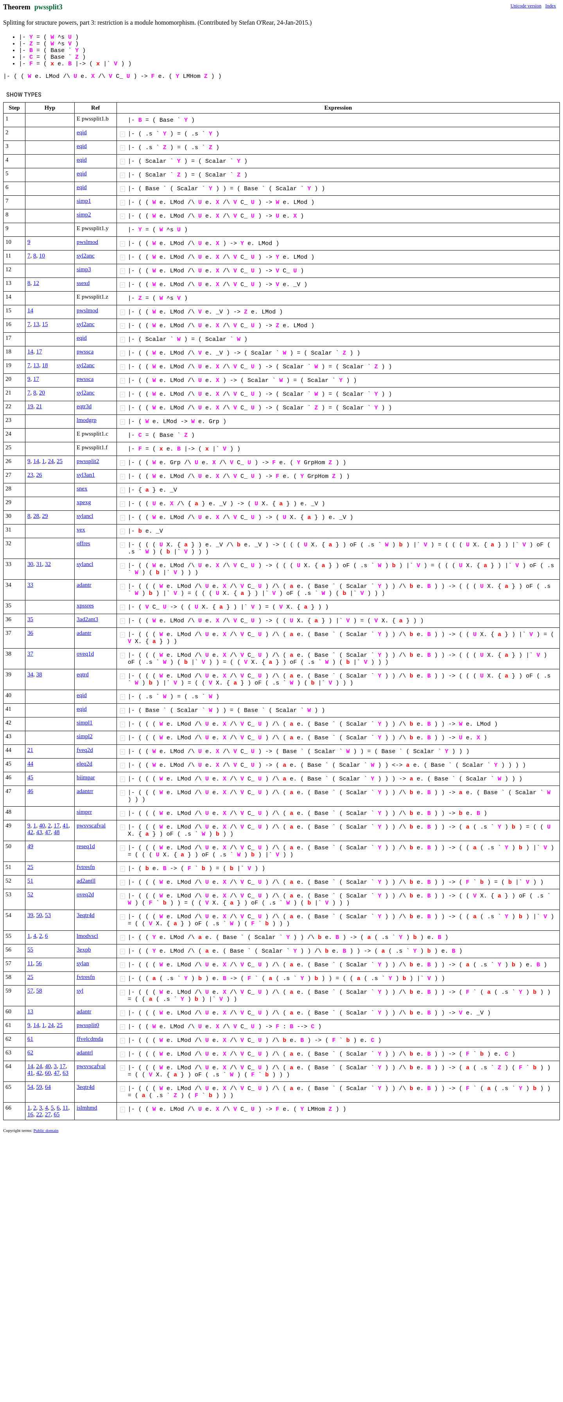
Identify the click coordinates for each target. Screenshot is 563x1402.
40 (42, 825)
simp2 (84, 214)
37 (30, 654)
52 (30, 894)
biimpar (86, 777)
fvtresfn (86, 867)
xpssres (85, 605)
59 (39, 1087)
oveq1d (85, 654)
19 (30, 406)
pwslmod (87, 242)
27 (48, 1114)
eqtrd (83, 674)
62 (30, 1052)
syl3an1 (86, 475)
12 (36, 283)
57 (30, 991)
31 (39, 564)
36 (30, 633)
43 (39, 832)
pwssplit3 (48, 7)
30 (30, 564)
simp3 (84, 269)
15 (45, 324)
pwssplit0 (88, 1025)
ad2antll (86, 881)
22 (39, 1114)
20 (42, 392)
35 (30, 619)
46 (30, 791)
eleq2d (84, 763)
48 (57, 832)
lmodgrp (87, 420)
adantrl (85, 1052)
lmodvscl (87, 936)
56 (39, 963)
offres (83, 543)
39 (30, 915)
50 (39, 915)
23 (30, 475)
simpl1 (85, 722)
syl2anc (86, 255)
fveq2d (85, 750)
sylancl (85, 516)
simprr (84, 812)
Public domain (46, 1130)
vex (81, 529)
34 (30, 674)
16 (30, 1114)
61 (30, 1039)
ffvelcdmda (90, 1039)
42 (30, 832)
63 (65, 1073)
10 (42, 255)
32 (48, 564)
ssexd (83, 283)
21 (39, 406)
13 (36, 324)
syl (80, 991)
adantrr (85, 791)
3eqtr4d (86, 915)
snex (82, 488)
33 (30, 585)
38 (39, 674)
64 (48, 1087)
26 (39, 475)
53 (48, 915)
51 (30, 881)
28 (36, 516)
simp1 (84, 201)
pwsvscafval (91, 825)
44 (30, 763)
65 (57, 1114)
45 (30, 777)
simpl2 (85, 736)
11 (30, 963)
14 (30, 310)
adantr (84, 585)
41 (65, 825)
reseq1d (86, 846)
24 (51, 461)
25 (60, 461)
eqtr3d (84, 406)
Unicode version (526, 6)
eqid (82, 132)
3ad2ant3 (87, 619)
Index (550, 6)
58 (39, 991)
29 (45, 516)
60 (48, 1073)
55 (30, 949)
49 (30, 846)
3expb (84, 949)
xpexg (84, 502)
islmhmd (87, 1108)
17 (39, 351)
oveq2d (85, 894)
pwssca (85, 351)
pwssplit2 (88, 461)
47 (48, 832)
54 (30, 1087)
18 (45, 365)
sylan (83, 963)
